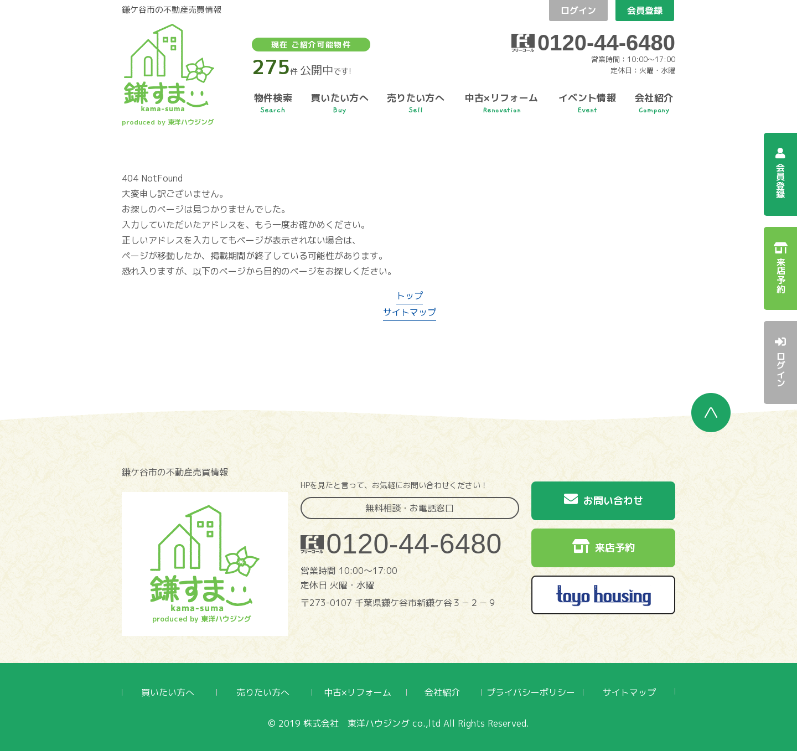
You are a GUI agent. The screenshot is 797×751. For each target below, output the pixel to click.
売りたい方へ (262, 692)
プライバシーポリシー (531, 692)
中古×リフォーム (357, 692)
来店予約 (603, 547)
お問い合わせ (603, 499)
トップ (409, 295)
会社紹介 (442, 692)
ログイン (578, 10)
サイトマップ (409, 312)
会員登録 (645, 10)
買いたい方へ (167, 692)
